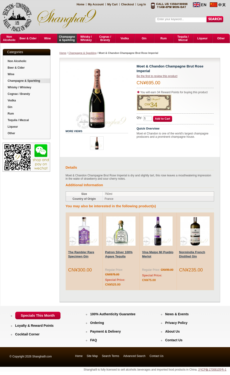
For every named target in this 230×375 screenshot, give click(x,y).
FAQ (93, 340)
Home (80, 4)
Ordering (97, 323)
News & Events (177, 314)
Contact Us (174, 340)
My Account (96, 4)
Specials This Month (38, 315)
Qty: (139, 117)
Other (11, 133)
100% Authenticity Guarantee (113, 314)
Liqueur (13, 126)
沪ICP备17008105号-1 (212, 369)
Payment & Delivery (105, 331)
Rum (11, 113)
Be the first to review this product (157, 76)
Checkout (127, 4)
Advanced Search (134, 356)
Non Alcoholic (17, 61)
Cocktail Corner (27, 334)
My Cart (112, 4)
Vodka (12, 100)
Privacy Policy (176, 323)
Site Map (92, 356)
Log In (141, 4)
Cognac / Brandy (19, 94)
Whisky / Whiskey (19, 87)
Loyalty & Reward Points (34, 325)
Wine (11, 74)
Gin (10, 107)
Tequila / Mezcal (18, 120)
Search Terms (110, 356)
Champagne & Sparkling (82, 53)
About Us (172, 331)
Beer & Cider (16, 67)
